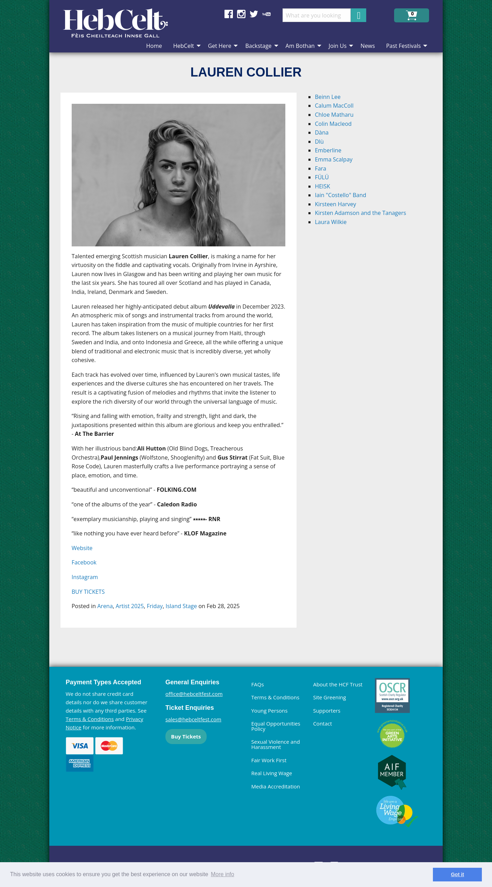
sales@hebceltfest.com (193, 719)
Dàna (321, 132)
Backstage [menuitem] (258, 46)
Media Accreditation (275, 786)
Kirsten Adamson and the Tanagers (360, 213)
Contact (322, 723)
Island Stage (181, 606)
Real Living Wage (271, 773)
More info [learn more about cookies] (222, 874)
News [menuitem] (368, 46)
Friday (155, 606)
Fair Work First (268, 760)
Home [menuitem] (154, 46)
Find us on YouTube (266, 14)
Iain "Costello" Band (340, 195)
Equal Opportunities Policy (275, 726)
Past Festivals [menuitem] (403, 46)
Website (82, 548)
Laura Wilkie (331, 222)
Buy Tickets (186, 736)
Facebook (84, 562)
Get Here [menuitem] (219, 46)
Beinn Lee (327, 97)
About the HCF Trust (337, 684)
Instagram (85, 577)
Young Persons (269, 710)
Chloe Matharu (334, 114)
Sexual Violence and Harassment (275, 744)
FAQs (257, 684)
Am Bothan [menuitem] (300, 46)
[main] (184, 365)
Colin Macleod (333, 124)
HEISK (322, 186)
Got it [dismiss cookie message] (457, 874)
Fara (320, 168)
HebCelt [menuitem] (183, 46)
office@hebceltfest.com (194, 693)
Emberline (328, 150)
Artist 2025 (130, 606)
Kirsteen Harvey (335, 204)
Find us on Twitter (253, 14)
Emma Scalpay (333, 159)
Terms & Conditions (90, 718)
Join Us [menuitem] (338, 46)
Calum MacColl (334, 105)
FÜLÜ (322, 177)
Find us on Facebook (228, 14)
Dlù (319, 141)
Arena (105, 606)
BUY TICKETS (88, 592)
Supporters (326, 710)
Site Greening (329, 697)
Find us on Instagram (241, 14)
